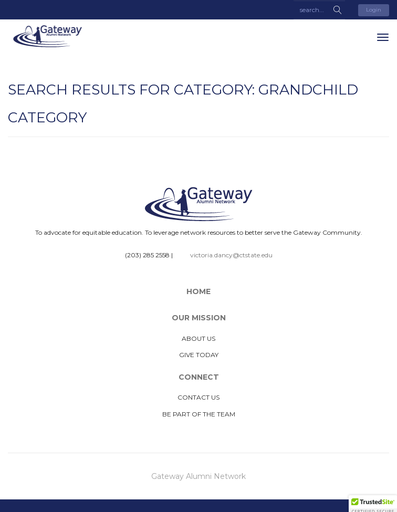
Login (373, 9)
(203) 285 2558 (147, 255)
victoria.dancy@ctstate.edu (231, 255)
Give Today (198, 355)
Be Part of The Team (198, 414)
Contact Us (198, 397)
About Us (198, 338)
